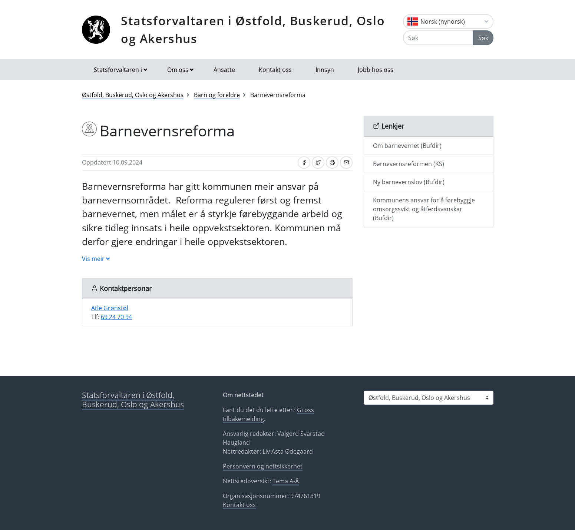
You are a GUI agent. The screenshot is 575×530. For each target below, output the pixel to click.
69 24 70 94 (116, 317)
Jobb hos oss (375, 70)
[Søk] (438, 37)
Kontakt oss (275, 70)
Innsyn (324, 70)
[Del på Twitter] (318, 162)
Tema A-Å (285, 481)
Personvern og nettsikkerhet (263, 466)
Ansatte (224, 70)
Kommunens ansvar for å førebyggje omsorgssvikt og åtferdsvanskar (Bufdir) (424, 209)
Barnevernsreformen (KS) (408, 164)
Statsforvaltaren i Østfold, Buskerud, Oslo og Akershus (253, 29)
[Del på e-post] (346, 162)
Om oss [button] (177, 70)
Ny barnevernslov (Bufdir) (409, 182)
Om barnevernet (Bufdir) (407, 146)
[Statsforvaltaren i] (428, 398)
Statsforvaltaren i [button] (118, 70)
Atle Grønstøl (109, 308)
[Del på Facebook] (304, 162)
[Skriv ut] (332, 162)
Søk (483, 38)
